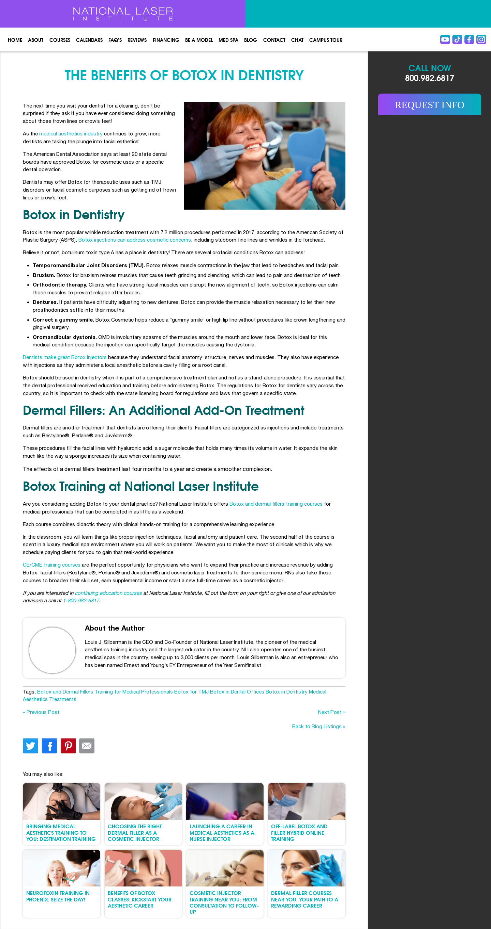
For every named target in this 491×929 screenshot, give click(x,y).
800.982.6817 (429, 77)
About (35, 39)
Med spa (228, 39)
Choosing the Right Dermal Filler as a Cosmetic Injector (135, 832)
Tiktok (457, 40)
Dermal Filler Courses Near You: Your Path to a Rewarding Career (304, 899)
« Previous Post (41, 712)
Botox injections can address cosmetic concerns (134, 240)
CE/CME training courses (51, 565)
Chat (297, 39)
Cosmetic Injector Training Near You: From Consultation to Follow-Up (224, 902)
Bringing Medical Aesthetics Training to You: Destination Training (61, 832)
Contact (274, 39)
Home (15, 39)
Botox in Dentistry (287, 692)
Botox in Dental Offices (237, 692)
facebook (49, 745)
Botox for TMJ (191, 692)
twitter (30, 745)
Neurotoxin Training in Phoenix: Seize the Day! (58, 896)
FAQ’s (115, 39)
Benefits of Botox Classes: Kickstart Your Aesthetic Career (140, 899)
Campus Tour (325, 39)
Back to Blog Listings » (318, 726)
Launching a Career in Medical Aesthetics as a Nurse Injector (222, 832)
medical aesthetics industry (71, 133)
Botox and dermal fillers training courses (276, 504)
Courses (59, 39)
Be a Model (199, 39)
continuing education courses (108, 593)
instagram (481, 40)
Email (86, 745)
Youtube (445, 40)
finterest (68, 745)
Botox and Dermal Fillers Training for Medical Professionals (105, 692)
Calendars (89, 39)
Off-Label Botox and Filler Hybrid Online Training (299, 832)
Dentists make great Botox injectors (65, 357)
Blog (250, 39)
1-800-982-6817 (81, 600)
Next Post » (331, 712)
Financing (166, 39)
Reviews (137, 39)
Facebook (469, 40)
